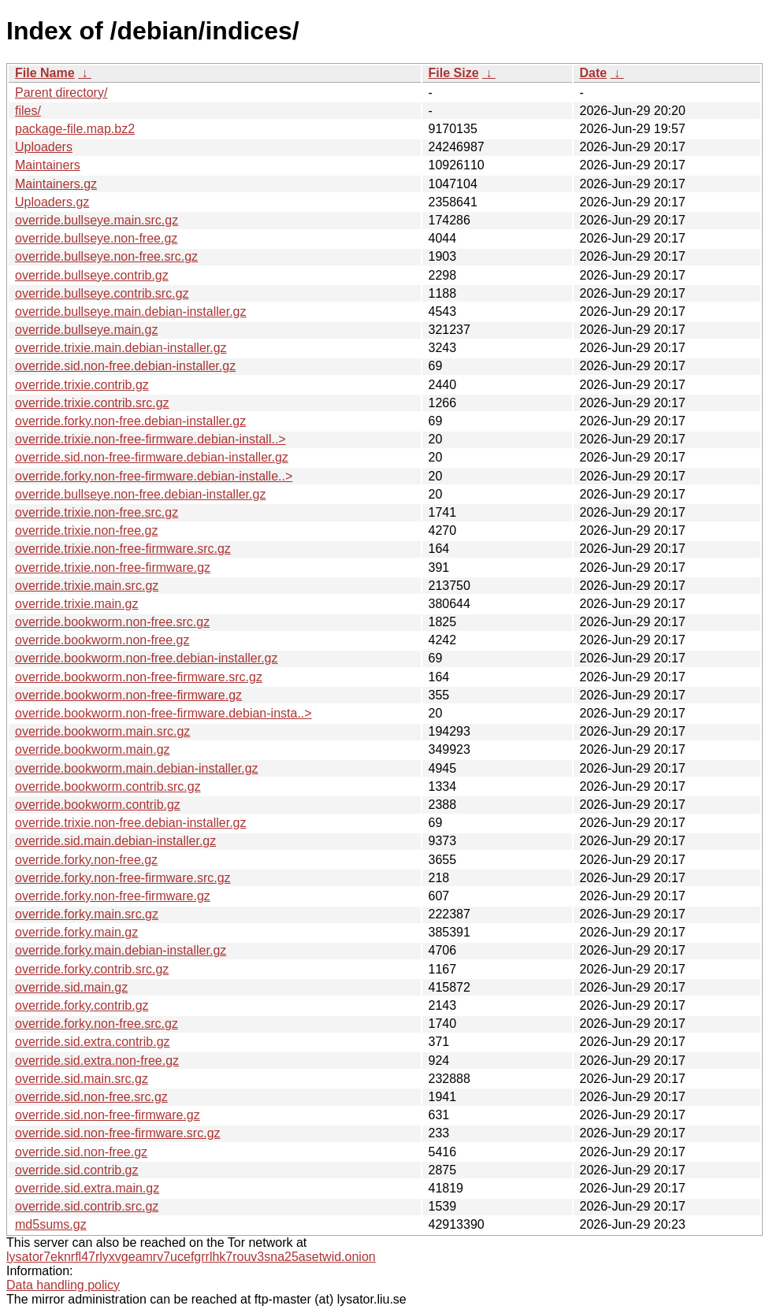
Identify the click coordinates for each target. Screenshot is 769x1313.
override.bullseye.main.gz (86, 329)
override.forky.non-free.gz (86, 859)
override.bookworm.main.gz (92, 749)
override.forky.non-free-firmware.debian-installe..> (153, 476)
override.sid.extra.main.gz (87, 1188)
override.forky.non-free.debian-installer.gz (130, 421)
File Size (454, 73)
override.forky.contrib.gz (82, 1005)
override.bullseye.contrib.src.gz (102, 293)
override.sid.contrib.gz (77, 1170)
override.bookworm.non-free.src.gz (112, 622)
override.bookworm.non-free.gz (102, 640)
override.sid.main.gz (71, 987)
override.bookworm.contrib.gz (97, 804)
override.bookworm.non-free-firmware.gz (128, 695)
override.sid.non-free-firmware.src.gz (118, 1133)
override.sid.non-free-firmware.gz (107, 1115)
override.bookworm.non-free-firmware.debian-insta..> (163, 713)
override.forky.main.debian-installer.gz (120, 950)
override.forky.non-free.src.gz (96, 1023)
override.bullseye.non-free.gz (96, 238)
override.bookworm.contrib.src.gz (108, 786)
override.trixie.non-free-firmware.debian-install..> (150, 439)
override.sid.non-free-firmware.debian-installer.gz (151, 457)
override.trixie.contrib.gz (82, 384)
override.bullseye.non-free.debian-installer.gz (140, 494)
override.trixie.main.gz (77, 603)
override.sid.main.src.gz (81, 1078)
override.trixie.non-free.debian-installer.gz (130, 822)
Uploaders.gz (52, 202)
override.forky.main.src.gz (86, 914)
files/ (28, 110)
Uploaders (43, 147)
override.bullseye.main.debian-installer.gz (131, 311)
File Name (45, 73)
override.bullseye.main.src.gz (96, 220)
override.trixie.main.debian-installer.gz (121, 347)
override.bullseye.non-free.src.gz (106, 256)
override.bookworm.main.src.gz (102, 731)
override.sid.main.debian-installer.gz (115, 841)
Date (593, 73)
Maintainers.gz (56, 184)
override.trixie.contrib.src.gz (92, 403)
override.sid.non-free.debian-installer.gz (125, 366)
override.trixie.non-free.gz (86, 530)
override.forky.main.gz (76, 932)
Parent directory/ (61, 92)
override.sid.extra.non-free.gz (97, 1060)
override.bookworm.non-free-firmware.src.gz (138, 677)
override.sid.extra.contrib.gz (92, 1041)
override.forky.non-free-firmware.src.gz (123, 878)
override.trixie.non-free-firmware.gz (112, 567)
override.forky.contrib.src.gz (92, 969)
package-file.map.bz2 (75, 128)
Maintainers (47, 165)
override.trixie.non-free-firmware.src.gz (123, 548)
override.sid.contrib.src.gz (86, 1206)
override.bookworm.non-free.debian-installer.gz (146, 658)
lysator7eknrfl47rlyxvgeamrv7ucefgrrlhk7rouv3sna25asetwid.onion (191, 1256)
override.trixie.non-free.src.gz (96, 512)
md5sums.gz (51, 1224)
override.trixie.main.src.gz (86, 585)
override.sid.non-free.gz (81, 1152)
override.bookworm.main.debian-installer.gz (136, 768)
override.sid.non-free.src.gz (91, 1096)
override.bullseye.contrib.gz (92, 275)
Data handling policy (63, 1285)
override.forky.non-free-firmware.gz (112, 896)
